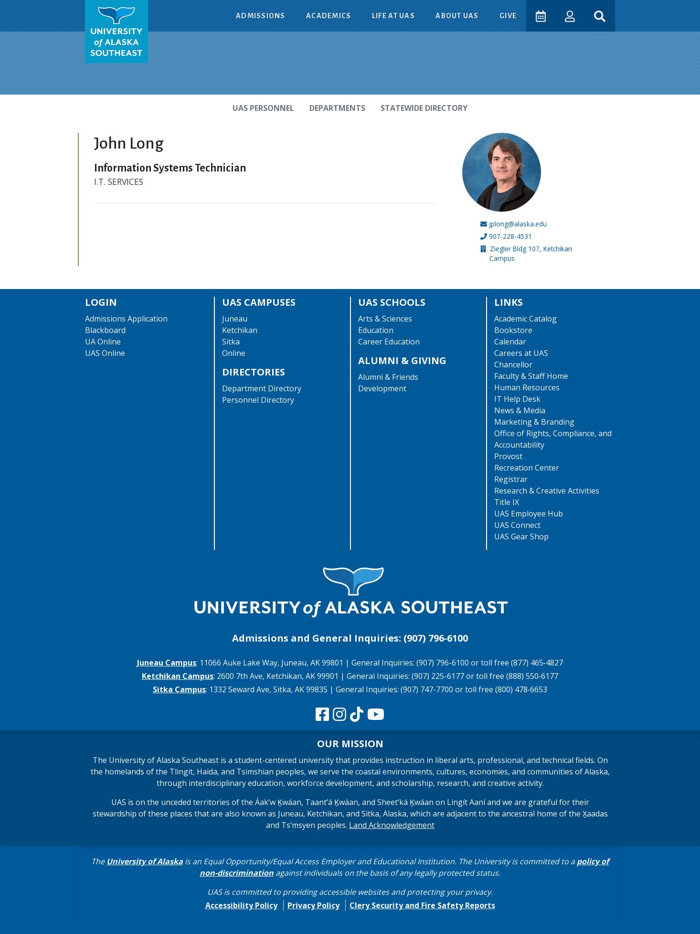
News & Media (519, 410)
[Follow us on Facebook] (322, 715)
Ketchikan (239, 330)
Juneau (234, 318)
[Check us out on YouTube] (375, 715)
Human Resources (527, 387)
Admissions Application (126, 318)
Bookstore (513, 330)
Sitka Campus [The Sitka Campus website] (179, 689)
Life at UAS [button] (394, 16)
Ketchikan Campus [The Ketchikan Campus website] (177, 676)
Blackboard (105, 330)
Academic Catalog (525, 318)
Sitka (231, 341)
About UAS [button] (457, 16)
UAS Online (105, 353)
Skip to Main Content (44, 9)
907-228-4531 (510, 236)
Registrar (511, 479)
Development (382, 388)
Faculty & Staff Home (531, 376)
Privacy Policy (313, 905)
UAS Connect (517, 525)
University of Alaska (144, 861)
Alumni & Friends (388, 377)
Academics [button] (329, 16)
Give (508, 16)
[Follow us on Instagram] (339, 715)
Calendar (510, 341)
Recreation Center (526, 467)
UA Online (103, 341)
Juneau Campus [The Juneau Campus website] (166, 662)
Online (233, 353)
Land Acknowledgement (392, 825)
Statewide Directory (424, 108)
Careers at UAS (521, 353)
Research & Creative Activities (546, 490)
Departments (337, 108)
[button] (570, 15)
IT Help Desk (517, 399)
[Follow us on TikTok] (356, 715)
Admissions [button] (261, 16)
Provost (508, 456)
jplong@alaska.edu (518, 223)
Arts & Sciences (385, 318)
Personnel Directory (258, 400)
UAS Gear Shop (521, 536)
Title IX (506, 502)
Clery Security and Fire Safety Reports (422, 905)
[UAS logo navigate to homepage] (116, 31)
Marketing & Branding (534, 422)
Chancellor (513, 364)
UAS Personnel (263, 108)
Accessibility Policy (241, 905)
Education (375, 330)
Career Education (389, 341)
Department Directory (261, 388)
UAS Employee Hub (528, 513)
